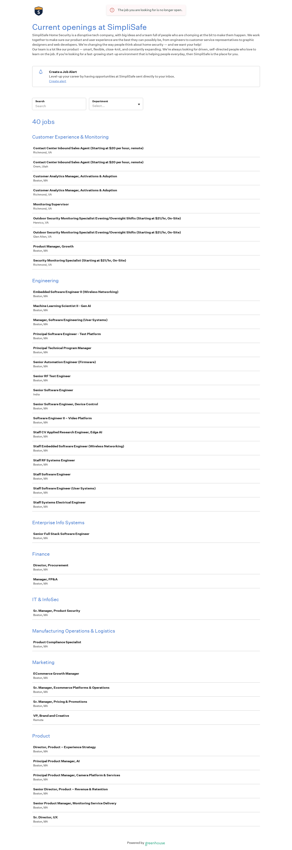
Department (100, 101)
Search (40, 101)
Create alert (57, 81)
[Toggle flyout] (139, 104)
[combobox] (92, 106)
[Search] (59, 106)
